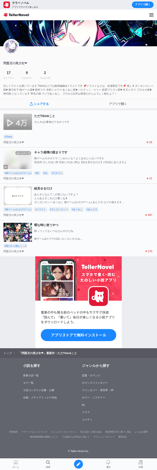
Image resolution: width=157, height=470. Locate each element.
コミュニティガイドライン (64, 432)
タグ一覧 (28, 382)
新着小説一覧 (31, 375)
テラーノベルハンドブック (34, 432)
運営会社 (122, 437)
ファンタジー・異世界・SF (98, 390)
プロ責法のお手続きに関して (76, 437)
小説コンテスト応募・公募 (38, 390)
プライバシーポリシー (104, 437)
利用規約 (13, 432)
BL (83, 404)
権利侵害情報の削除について (44, 437)
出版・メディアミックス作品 (40, 397)
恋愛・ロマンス (91, 375)
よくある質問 (141, 432)
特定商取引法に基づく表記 (118, 432)
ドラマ (86, 412)
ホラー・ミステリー (93, 397)
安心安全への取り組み (91, 432)
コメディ (87, 419)
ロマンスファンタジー (95, 382)
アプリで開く (143, 4)
